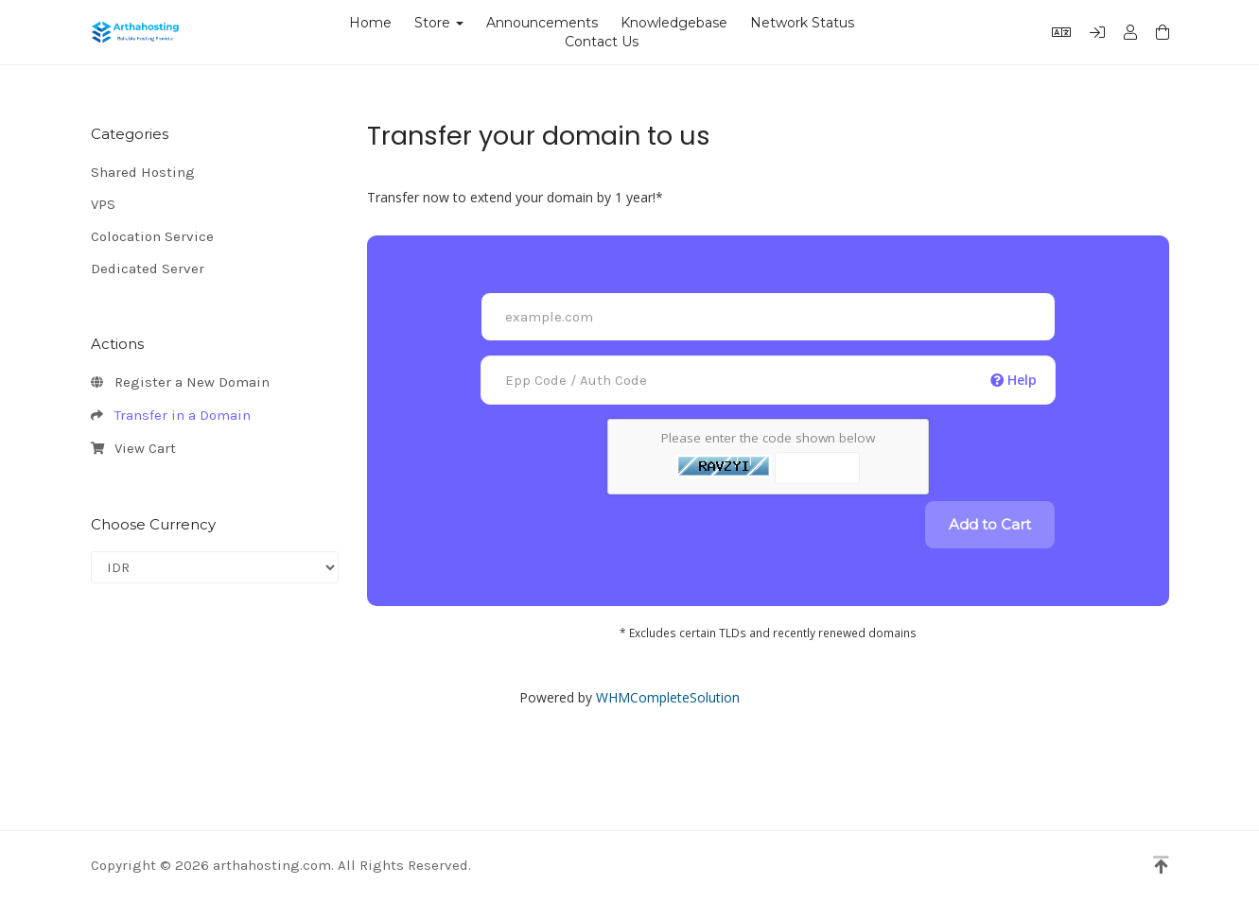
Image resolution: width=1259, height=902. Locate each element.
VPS (103, 204)
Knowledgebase (674, 22)
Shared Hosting (143, 172)
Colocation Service (152, 236)
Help (1013, 380)
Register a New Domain (180, 383)
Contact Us (601, 41)
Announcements (542, 22)
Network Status (802, 22)
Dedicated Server (147, 268)
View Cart (133, 449)
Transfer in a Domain (171, 416)
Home (370, 22)
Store (438, 22)
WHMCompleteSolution (668, 697)
